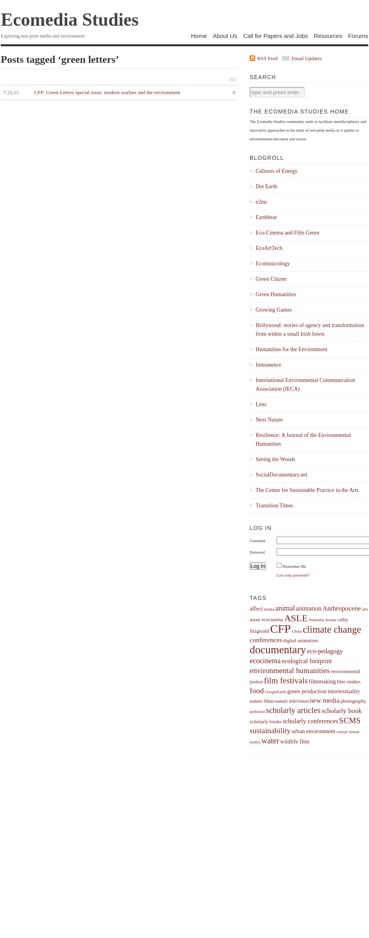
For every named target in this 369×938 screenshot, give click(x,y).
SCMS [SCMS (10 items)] (349, 720)
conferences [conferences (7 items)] (266, 640)
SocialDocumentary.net (281, 475)
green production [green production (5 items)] (306, 691)
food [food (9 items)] (257, 690)
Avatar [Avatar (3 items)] (330, 620)
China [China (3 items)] (296, 631)
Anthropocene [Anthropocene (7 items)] (341, 608)
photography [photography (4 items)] (353, 701)
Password (257, 552)
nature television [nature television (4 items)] (292, 701)
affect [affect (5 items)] (256, 608)
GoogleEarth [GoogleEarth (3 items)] (275, 692)
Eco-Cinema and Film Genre (287, 233)
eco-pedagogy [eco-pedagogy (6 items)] (325, 651)
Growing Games (274, 310)
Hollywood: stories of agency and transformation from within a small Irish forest (310, 329)
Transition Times (274, 506)
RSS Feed (267, 58)
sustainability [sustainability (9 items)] (270, 730)
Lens (261, 404)
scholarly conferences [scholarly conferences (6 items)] (310, 721)
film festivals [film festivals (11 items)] (286, 680)
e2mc (261, 202)
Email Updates (307, 58)
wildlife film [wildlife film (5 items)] (294, 741)
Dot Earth (266, 186)
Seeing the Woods (276, 459)
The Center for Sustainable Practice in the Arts (307, 490)
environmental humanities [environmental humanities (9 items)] (289, 670)
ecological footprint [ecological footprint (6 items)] (307, 661)
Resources (328, 35)
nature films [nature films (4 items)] (262, 701)
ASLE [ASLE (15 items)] (296, 618)
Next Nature (269, 420)
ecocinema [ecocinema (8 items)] (265, 661)
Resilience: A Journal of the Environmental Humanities (303, 439)
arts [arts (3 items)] (365, 609)
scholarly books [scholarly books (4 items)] (266, 721)
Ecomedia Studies (70, 19)
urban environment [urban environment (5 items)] (313, 731)
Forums (358, 35)
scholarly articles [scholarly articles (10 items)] (293, 710)
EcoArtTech (269, 248)
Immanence (268, 365)
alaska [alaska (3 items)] (269, 609)
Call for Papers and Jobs (275, 35)
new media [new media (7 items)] (324, 700)
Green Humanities (276, 294)
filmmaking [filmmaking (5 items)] (322, 681)
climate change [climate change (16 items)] (332, 629)
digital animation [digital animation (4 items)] (300, 640)
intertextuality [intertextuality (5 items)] (344, 691)
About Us (225, 35)
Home (199, 35)
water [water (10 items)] (270, 740)
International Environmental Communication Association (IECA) (305, 384)
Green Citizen (271, 279)
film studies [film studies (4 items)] (348, 682)
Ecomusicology (273, 264)
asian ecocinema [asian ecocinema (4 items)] (266, 619)
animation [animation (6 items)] (309, 608)
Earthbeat (266, 217)
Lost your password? (293, 575)
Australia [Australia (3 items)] (316, 620)
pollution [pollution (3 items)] (257, 711)
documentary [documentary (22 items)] (278, 650)
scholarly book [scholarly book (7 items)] (342, 711)
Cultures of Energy (276, 171)
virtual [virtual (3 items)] (341, 732)
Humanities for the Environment (292, 349)
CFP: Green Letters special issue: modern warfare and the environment (118, 92)
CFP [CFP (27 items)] (280, 628)
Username (258, 541)
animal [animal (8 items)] (285, 608)
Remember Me (294, 566)
